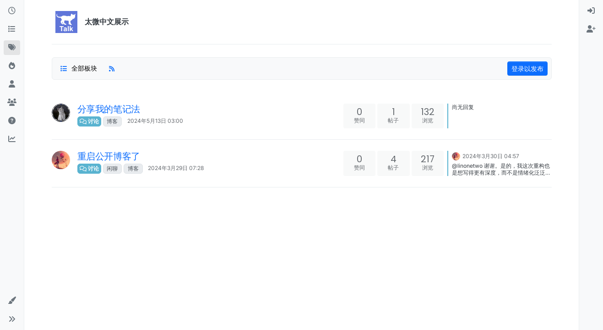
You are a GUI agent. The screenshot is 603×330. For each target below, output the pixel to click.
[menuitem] (591, 11)
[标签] (12, 47)
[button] (12, 300)
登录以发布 (527, 68)
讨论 (89, 121)
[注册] (591, 29)
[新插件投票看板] (12, 139)
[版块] (12, 29)
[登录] (591, 11)
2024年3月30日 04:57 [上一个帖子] (490, 156)
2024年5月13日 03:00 (155, 120)
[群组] (12, 102)
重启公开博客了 (108, 156)
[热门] (12, 66)
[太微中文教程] (12, 121)
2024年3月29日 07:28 (176, 168)
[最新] (12, 11)
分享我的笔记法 (108, 109)
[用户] (12, 84)
